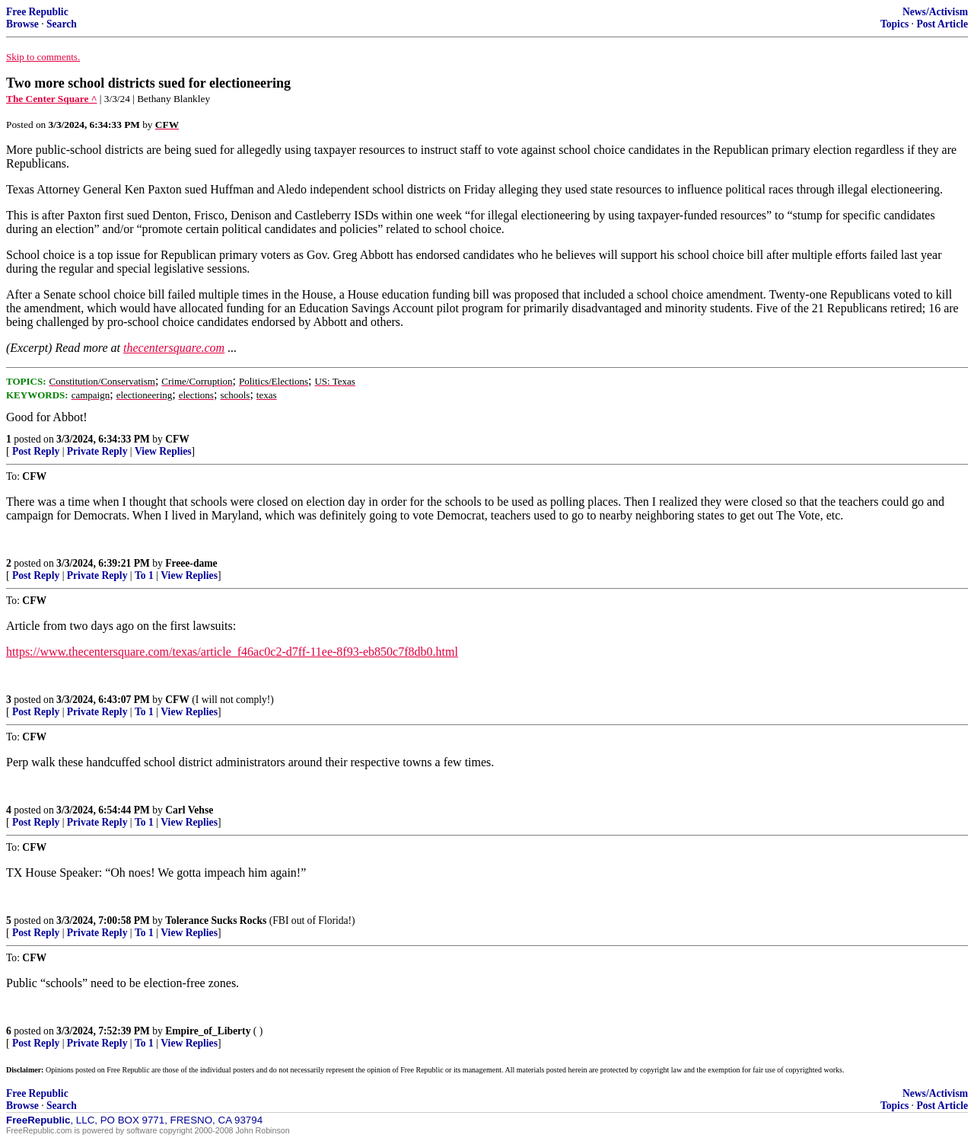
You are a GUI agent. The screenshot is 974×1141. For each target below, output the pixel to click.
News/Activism (935, 12)
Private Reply (97, 451)
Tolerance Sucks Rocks (215, 920)
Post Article (942, 24)
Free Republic (37, 12)
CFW (177, 439)
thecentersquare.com (173, 347)
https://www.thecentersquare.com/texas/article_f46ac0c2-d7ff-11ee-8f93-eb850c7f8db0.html (232, 651)
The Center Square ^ (51, 98)
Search (61, 24)
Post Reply (35, 451)
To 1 (144, 575)
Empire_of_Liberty (207, 1031)
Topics (894, 24)
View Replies (163, 451)
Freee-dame (191, 563)
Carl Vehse (189, 810)
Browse (22, 24)
